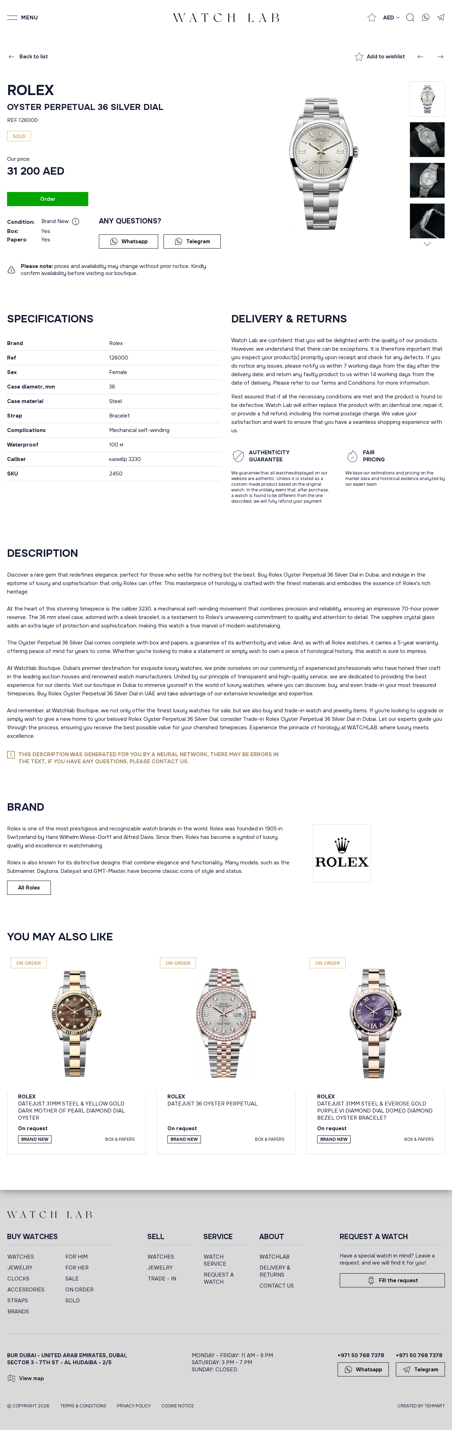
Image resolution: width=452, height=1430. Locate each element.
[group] (320, 163)
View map (25, 1378)
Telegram (192, 241)
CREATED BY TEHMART (421, 1406)
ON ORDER (79, 1289)
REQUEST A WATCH (219, 1278)
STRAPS (17, 1300)
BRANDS (18, 1311)
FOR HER (77, 1267)
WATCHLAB (275, 1256)
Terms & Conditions (83, 1406)
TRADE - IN (162, 1278)
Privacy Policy (134, 1406)
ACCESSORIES (25, 1289)
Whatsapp (129, 241)
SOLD (72, 1300)
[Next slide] (427, 244)
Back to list (27, 56)
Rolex (30, 90)
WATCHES (20, 1256)
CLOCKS (18, 1278)
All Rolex (29, 887)
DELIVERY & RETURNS (275, 1271)
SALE (72, 1278)
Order (47, 199)
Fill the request (392, 1280)
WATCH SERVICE (215, 1260)
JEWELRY (19, 1267)
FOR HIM (76, 1256)
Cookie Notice (177, 1406)
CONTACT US (277, 1285)
